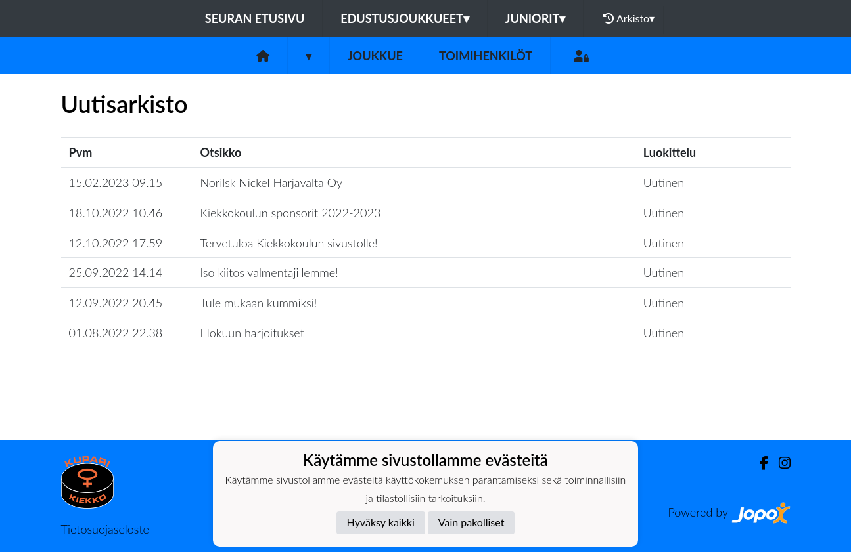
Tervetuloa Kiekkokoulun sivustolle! (289, 243)
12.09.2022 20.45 (116, 302)
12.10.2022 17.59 (116, 243)
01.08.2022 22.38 (116, 333)
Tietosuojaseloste (105, 529)
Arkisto (629, 18)
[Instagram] (779, 463)
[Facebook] (758, 463)
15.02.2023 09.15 (116, 182)
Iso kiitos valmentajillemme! (269, 272)
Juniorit (535, 18)
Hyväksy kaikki (381, 522)
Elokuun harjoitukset (252, 333)
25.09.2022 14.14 (116, 272)
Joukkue (375, 56)
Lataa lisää (425, 412)
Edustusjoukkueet (404, 18)
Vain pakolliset (471, 522)
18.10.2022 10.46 (116, 212)
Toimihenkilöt (485, 56)
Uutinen (663, 182)
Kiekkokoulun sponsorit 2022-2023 (290, 212)
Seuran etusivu (255, 18)
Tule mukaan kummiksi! (258, 302)
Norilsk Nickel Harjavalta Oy (271, 182)
